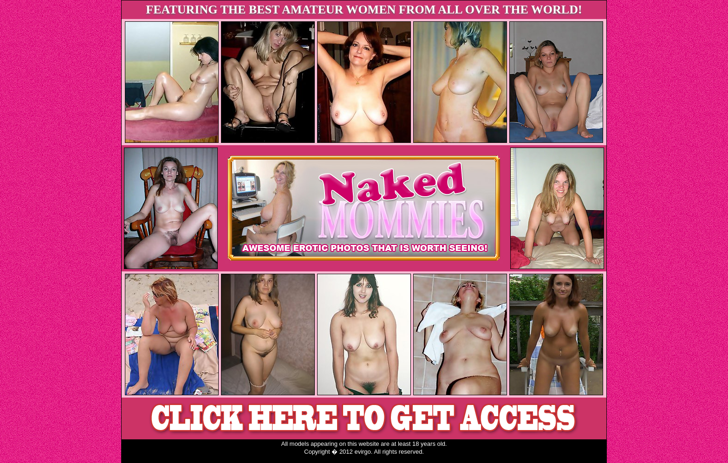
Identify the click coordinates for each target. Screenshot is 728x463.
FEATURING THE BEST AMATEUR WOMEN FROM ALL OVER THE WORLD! (364, 9)
